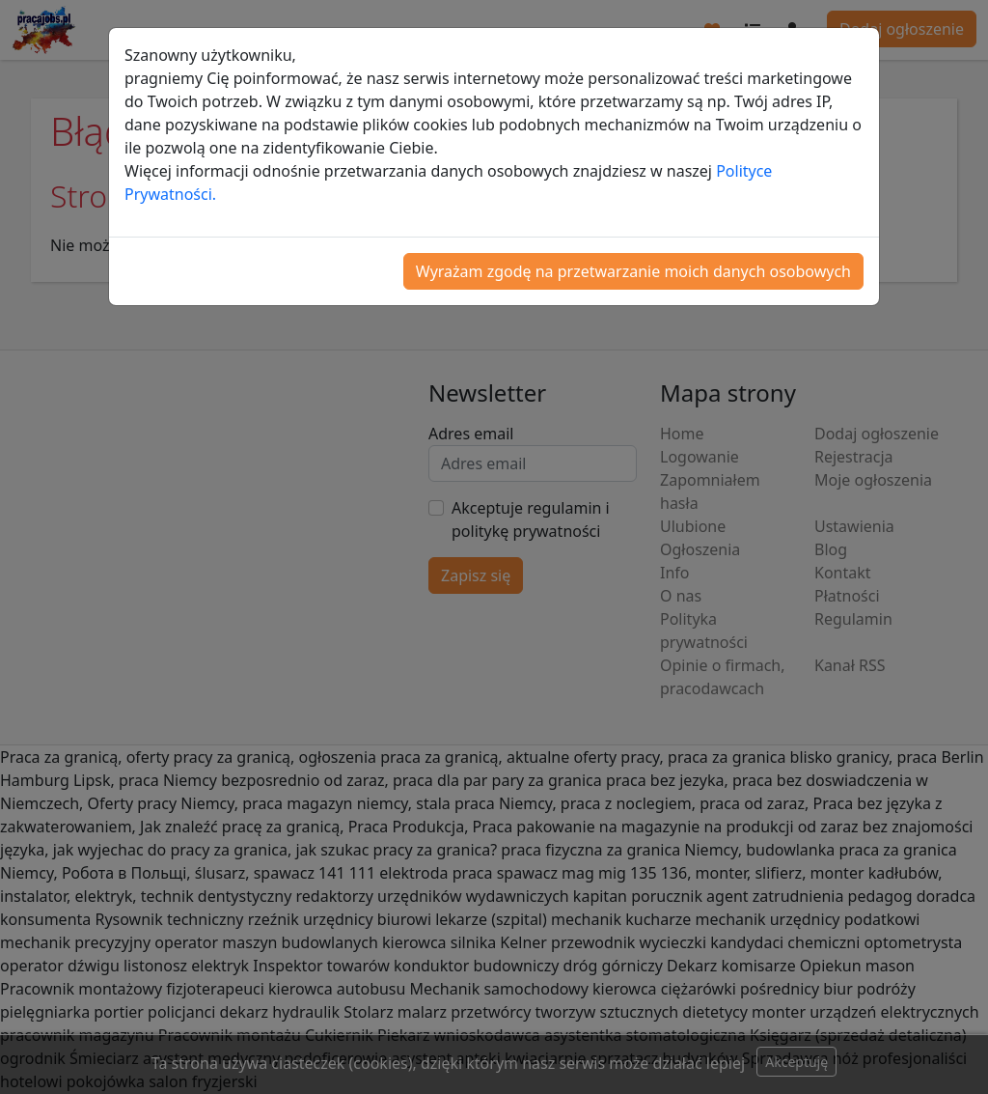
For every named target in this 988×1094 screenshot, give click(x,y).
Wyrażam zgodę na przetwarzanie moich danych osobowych (633, 271)
